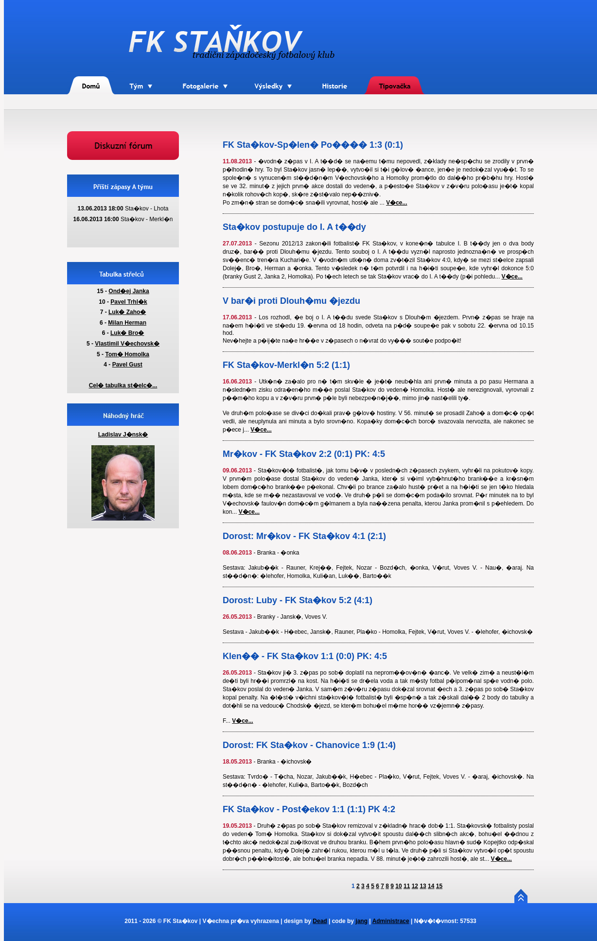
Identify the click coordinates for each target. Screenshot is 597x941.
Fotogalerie (205, 73)
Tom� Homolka (127, 354)
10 (398, 886)
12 (415, 886)
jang (361, 921)
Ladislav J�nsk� (123, 434)
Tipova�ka (394, 74)
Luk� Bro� (127, 333)
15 (439, 886)
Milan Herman (127, 322)
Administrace (390, 921)
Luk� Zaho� (127, 312)
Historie (335, 73)
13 (423, 886)
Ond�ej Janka (128, 291)
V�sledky (275, 74)
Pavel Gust (127, 364)
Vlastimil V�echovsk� (127, 343)
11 (407, 886)
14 (431, 886)
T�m (141, 74)
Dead (320, 921)
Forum (123, 134)
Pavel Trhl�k (128, 301)
